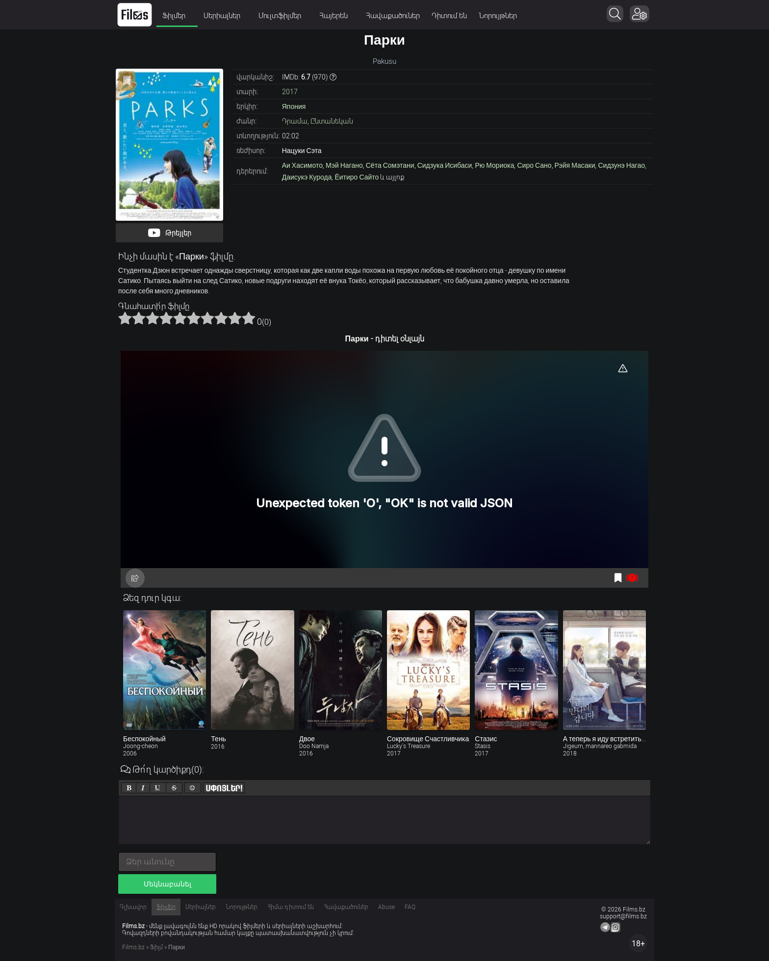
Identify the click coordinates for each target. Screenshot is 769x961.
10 (249, 318)
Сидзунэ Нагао (621, 165)
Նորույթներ (498, 15)
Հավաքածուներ (393, 15)
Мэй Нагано (344, 165)
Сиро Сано (534, 165)
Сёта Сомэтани (390, 165)
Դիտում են (449, 15)
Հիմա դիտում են (290, 907)
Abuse (386, 907)
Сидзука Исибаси (444, 165)
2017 (290, 92)
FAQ (410, 907)
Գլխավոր (133, 907)
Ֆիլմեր (177, 15)
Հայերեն (336, 15)
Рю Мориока (494, 165)
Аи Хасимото (302, 165)
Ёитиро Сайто (356, 177)
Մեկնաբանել (167, 884)
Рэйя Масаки (575, 165)
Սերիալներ (225, 15)
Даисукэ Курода (307, 177)
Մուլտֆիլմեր (283, 15)
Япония (294, 106)
